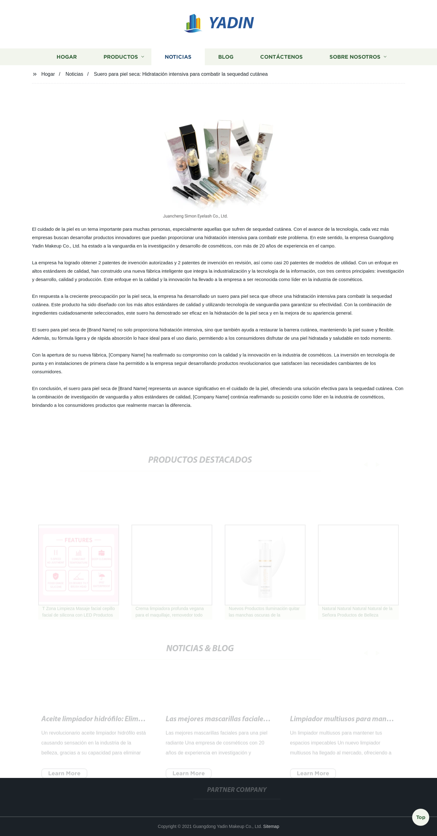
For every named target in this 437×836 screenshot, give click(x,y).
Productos (121, 57)
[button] (362, 464)
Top (421, 817)
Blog (225, 57)
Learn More (64, 776)
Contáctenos (281, 57)
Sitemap (271, 826)
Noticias (178, 57)
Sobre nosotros (354, 57)
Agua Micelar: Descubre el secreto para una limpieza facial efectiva (270, 722)
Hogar (67, 57)
